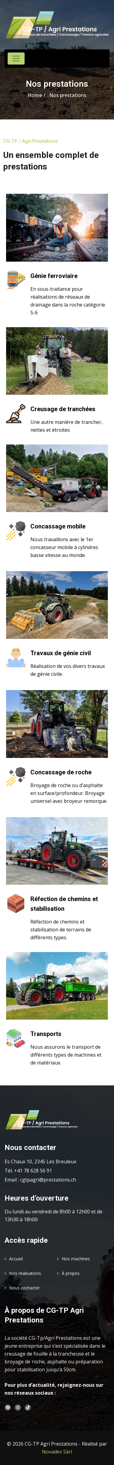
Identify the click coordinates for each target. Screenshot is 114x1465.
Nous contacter (24, 1288)
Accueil (16, 1259)
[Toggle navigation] (16, 58)
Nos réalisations (25, 1273)
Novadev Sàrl (57, 1451)
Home (35, 95)
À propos (71, 1273)
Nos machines (76, 1259)
